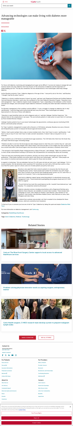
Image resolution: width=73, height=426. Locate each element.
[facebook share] (2, 30)
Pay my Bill (4, 365)
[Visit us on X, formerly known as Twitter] (6, 355)
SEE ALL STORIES (46, 337)
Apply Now (41, 396)
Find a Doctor (5, 362)
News (3, 393)
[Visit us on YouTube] (12, 355)
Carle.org (35, 209)
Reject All (36, 418)
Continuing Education (43, 373)
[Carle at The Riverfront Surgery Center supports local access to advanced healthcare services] (36, 239)
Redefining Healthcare (16, 213)
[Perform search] (69, 5)
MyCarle (4, 373)
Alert (7, 217)
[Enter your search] (36, 6)
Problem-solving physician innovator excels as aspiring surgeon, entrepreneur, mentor (34, 288)
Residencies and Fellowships (45, 370)
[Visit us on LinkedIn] (9, 355)
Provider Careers (42, 365)
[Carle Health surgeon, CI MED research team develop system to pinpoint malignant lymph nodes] (36, 309)
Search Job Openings (43, 385)
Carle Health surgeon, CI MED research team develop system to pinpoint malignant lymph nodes (36, 324)
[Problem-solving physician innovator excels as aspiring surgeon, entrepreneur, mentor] (36, 274)
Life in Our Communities (44, 391)
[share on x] (5, 30)
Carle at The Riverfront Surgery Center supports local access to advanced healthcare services (32, 253)
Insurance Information (7, 368)
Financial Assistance (7, 370)
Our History (5, 385)
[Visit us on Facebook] (2, 355)
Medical (18, 217)
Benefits (40, 393)
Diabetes (12, 217)
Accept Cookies (36, 423)
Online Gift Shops (6, 376)
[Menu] (3, 1)
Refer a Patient (42, 362)
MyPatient (41, 376)
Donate (3, 396)
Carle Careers (41, 382)
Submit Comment (6, 352)
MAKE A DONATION (27, 337)
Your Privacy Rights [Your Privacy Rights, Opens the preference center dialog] (36, 413)
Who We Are (5, 382)
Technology (25, 217)
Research (40, 368)
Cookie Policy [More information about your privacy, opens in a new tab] (22, 410)
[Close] (70, 407)
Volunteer (4, 399)
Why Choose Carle (43, 388)
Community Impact (6, 388)
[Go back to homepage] (35, 1)
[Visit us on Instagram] (16, 355)
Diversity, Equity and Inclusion (9, 391)
